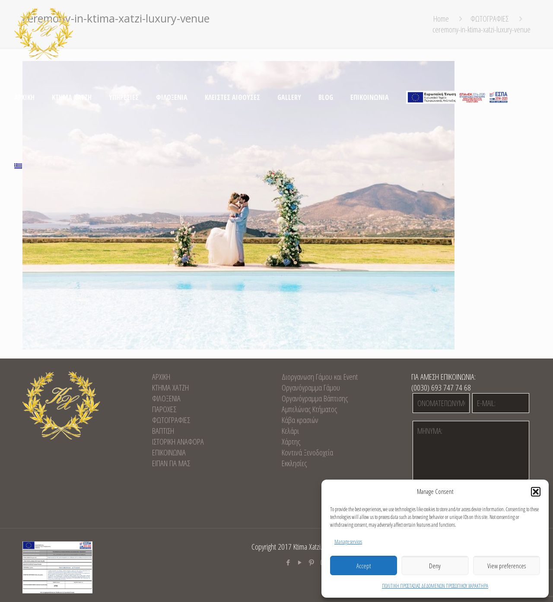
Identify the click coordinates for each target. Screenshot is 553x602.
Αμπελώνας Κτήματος (309, 409)
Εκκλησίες (294, 463)
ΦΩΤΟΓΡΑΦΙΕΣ (171, 420)
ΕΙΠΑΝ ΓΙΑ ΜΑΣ (171, 463)
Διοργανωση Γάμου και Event (320, 376)
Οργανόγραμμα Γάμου (311, 387)
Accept (363, 565)
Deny (435, 565)
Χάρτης (291, 441)
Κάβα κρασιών (300, 420)
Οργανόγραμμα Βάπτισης (315, 398)
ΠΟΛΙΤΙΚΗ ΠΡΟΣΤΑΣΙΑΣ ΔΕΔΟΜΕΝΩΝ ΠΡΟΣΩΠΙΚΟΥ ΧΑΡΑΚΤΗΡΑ (435, 585)
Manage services (348, 541)
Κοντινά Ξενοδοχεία (307, 452)
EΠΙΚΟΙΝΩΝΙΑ (169, 452)
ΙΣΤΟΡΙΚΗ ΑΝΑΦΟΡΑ (178, 441)
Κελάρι (290, 430)
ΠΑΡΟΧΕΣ (164, 409)
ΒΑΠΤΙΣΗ (163, 430)
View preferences (506, 565)
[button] (535, 491)
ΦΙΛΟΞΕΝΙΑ (166, 398)
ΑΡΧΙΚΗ (161, 376)
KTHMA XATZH (170, 387)
